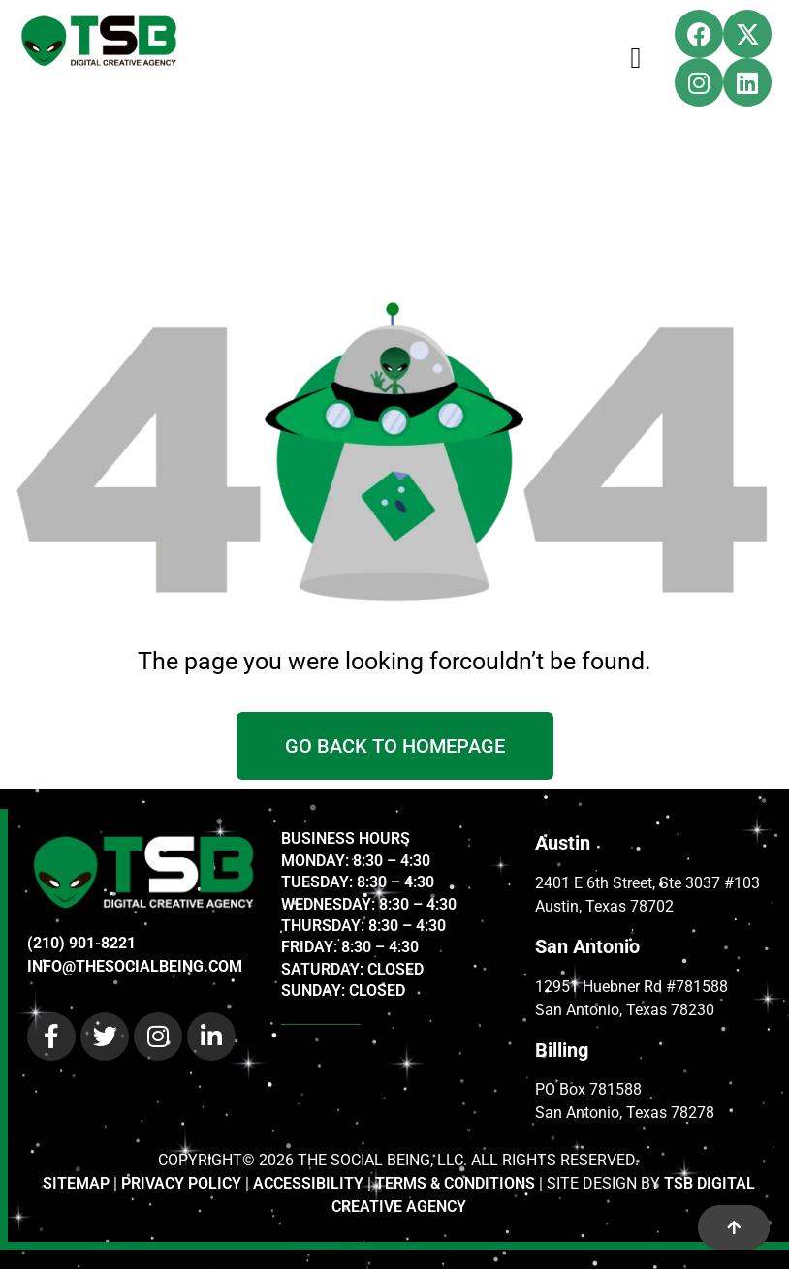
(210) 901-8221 (81, 943)
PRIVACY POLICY (181, 1183)
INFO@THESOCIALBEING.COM (134, 966)
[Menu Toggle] (636, 58)
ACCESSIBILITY (308, 1183)
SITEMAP (76, 1183)
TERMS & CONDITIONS (455, 1183)
